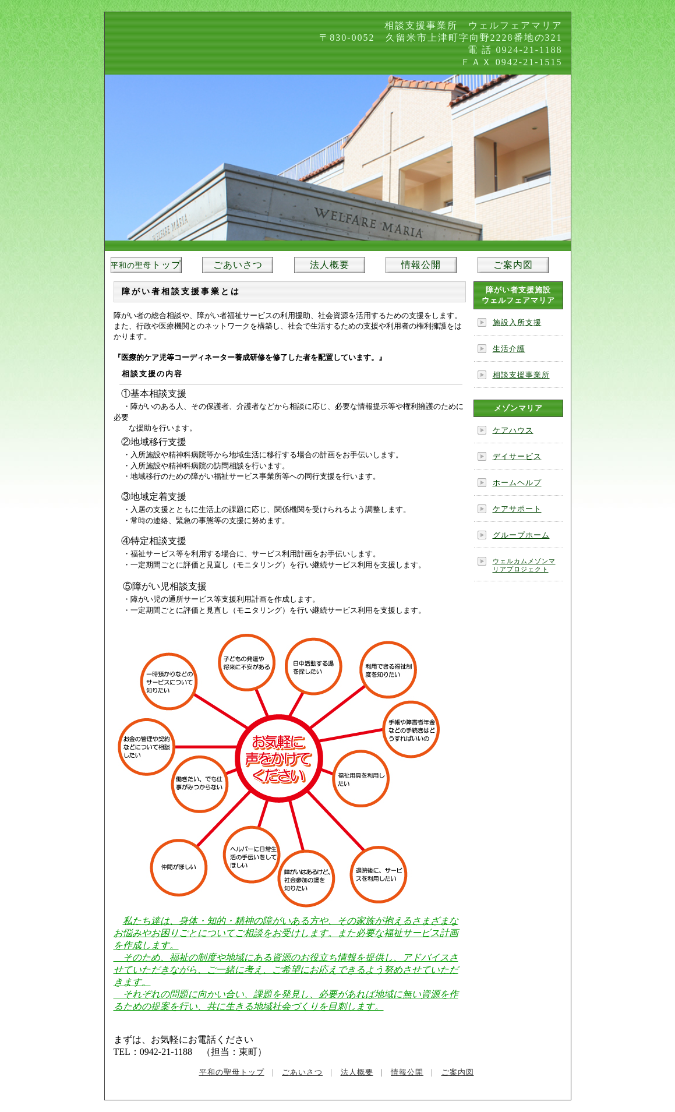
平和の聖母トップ (231, 1072)
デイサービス (517, 456)
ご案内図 (513, 265)
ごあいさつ (238, 265)
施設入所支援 (517, 322)
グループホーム (521, 535)
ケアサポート (517, 508)
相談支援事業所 (521, 374)
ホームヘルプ (517, 482)
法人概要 (329, 265)
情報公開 (421, 265)
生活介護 (509, 348)
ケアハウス (513, 430)
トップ (146, 265)
